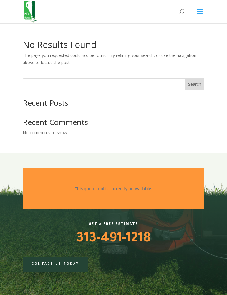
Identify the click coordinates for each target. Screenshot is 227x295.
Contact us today (55, 264)
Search (194, 84)
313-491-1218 (113, 239)
